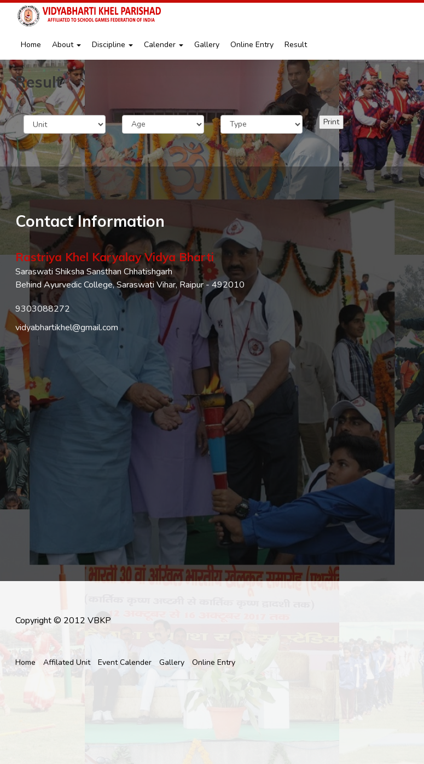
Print (331, 122)
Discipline (112, 44)
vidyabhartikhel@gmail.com (66, 327)
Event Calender (125, 662)
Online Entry (252, 44)
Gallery (206, 44)
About (66, 44)
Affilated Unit (66, 662)
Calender (163, 44)
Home (31, 44)
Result (295, 44)
